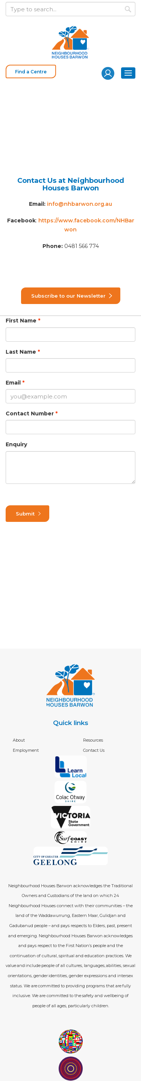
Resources (93, 740)
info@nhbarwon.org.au (79, 204)
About (19, 740)
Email (13, 382)
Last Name (21, 351)
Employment (26, 750)
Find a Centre (31, 71)
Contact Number (30, 413)
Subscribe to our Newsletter (68, 296)
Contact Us (94, 750)
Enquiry (16, 444)
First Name (21, 320)
